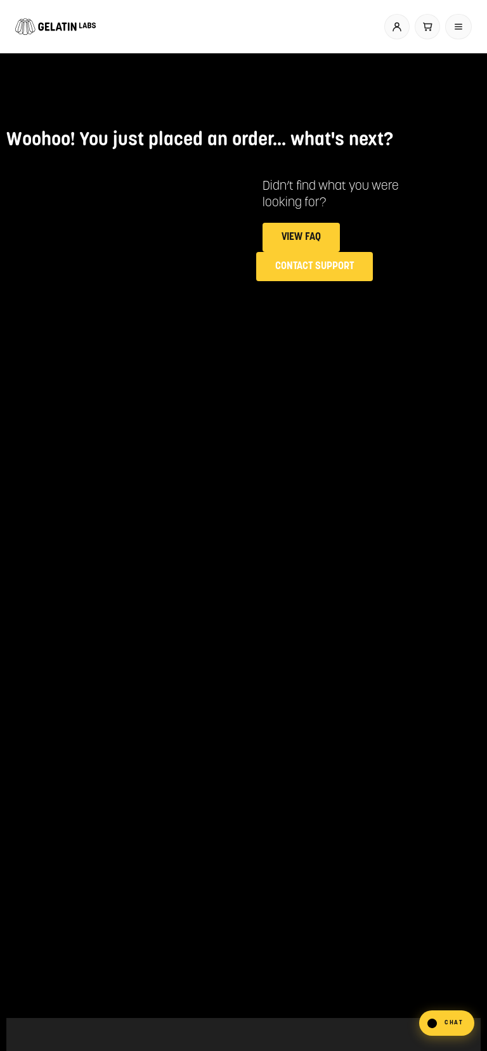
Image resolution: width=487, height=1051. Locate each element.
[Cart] (427, 26)
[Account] (397, 26)
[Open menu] (458, 26)
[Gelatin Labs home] (55, 26)
